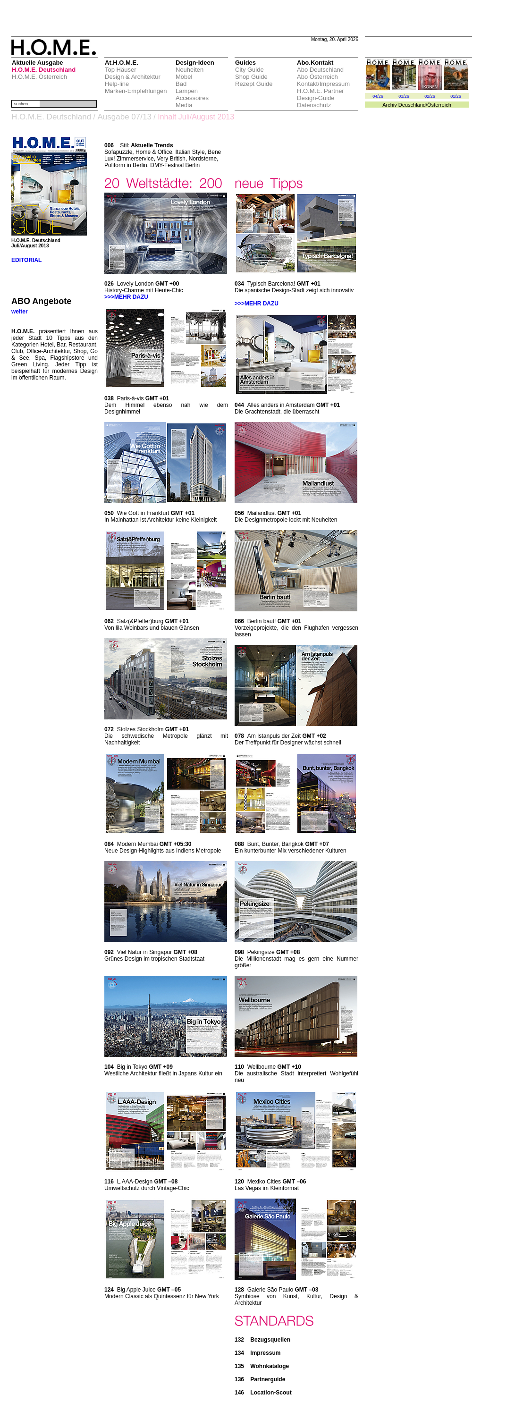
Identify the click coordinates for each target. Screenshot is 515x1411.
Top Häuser (120, 69)
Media (184, 105)
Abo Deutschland (320, 69)
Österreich (439, 105)
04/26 (377, 96)
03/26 (403, 96)
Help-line (117, 83)
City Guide (249, 69)
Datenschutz (314, 105)
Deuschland (412, 105)
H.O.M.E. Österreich (39, 76)
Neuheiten (189, 69)
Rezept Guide (254, 83)
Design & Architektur (132, 76)
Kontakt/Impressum (323, 83)
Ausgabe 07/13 (124, 116)
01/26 (455, 96)
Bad (181, 83)
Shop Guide (251, 76)
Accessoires (192, 97)
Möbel (184, 76)
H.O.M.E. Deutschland (44, 69)
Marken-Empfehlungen (136, 90)
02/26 (429, 96)
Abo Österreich (317, 76)
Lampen (187, 90)
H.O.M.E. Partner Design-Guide (320, 94)
